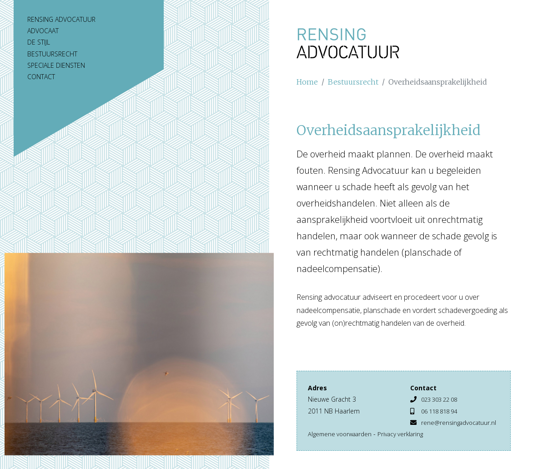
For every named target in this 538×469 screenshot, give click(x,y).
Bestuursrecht (52, 54)
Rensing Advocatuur (61, 19)
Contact (41, 76)
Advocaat (43, 30)
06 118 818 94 (442, 411)
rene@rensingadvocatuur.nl (450, 433)
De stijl (38, 42)
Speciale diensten (56, 65)
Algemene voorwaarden (342, 445)
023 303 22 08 (442, 399)
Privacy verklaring (407, 445)
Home (307, 81)
